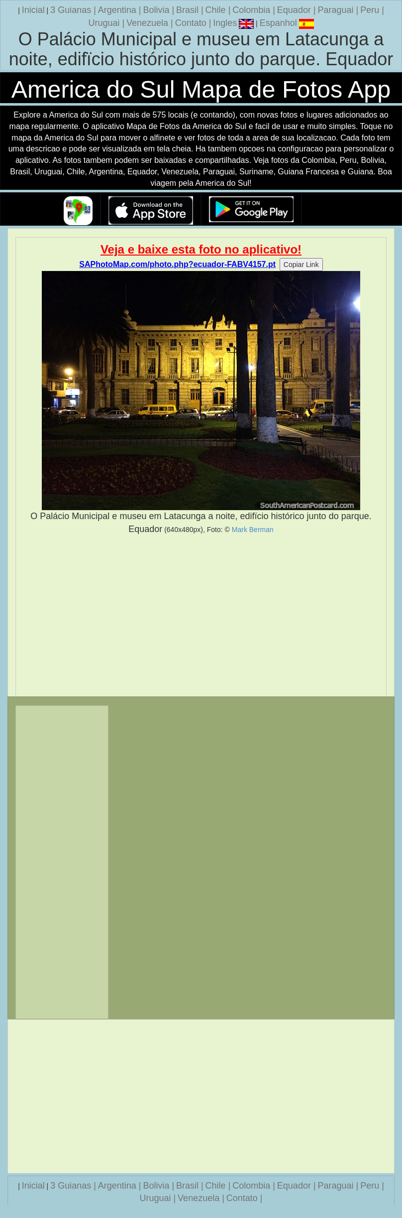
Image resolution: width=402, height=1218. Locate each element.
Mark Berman (253, 530)
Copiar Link (301, 265)
